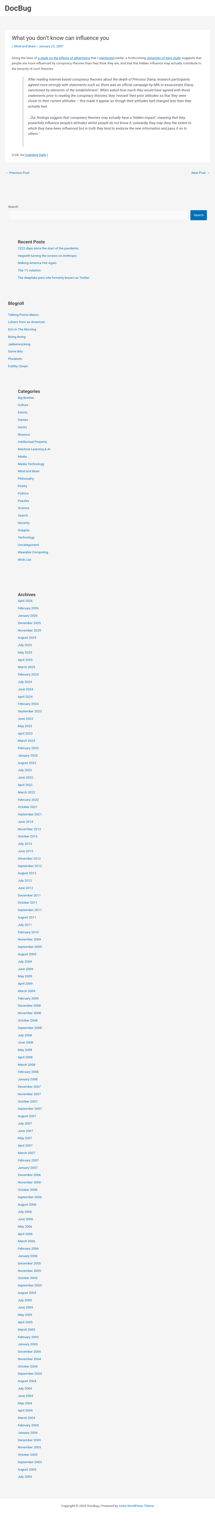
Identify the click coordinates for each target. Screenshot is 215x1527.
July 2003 (25, 1476)
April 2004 (25, 1410)
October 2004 (27, 1366)
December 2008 (29, 1005)
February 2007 (28, 1160)
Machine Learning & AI (34, 449)
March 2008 (26, 1064)
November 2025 (29, 630)
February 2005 (28, 1337)
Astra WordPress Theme (136, 1506)
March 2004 (26, 1418)
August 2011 (27, 917)
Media (22, 456)
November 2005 (29, 1271)
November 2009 (29, 939)
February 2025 (28, 674)
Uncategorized (28, 545)
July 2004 (25, 1388)
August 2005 (27, 1293)
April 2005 (25, 1322)
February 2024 (28, 704)
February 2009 (28, 998)
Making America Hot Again (37, 263)
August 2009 (27, 954)
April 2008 (25, 1057)
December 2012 (29, 858)
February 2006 (28, 1248)
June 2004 (25, 1396)
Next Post (200, 173)
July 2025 (25, 645)
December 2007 (29, 1086)
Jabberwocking (19, 344)
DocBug (18, 8)
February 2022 (28, 800)
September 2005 (30, 1285)
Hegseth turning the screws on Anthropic (47, 256)
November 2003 (29, 1447)
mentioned (106, 58)
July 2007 (25, 1123)
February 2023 (28, 748)
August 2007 (27, 1116)
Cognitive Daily (35, 155)
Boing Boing (17, 337)
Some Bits (15, 351)
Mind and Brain (25, 46)
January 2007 (28, 1168)
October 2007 (27, 1101)
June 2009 (25, 969)
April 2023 (25, 733)
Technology (26, 537)
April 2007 (25, 1145)
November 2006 (29, 1182)
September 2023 (30, 711)
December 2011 (29, 895)
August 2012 (27, 873)
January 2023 (28, 755)
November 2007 (29, 1094)
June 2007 (25, 1131)
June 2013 (25, 851)
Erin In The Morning (22, 329)
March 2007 (26, 1153)
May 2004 (25, 1403)
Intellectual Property (32, 442)
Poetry (22, 486)
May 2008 (25, 1050)
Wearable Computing (33, 552)
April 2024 (25, 696)
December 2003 (29, 1440)
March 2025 (26, 667)
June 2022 (25, 777)
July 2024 (25, 682)
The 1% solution (29, 270)
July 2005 (25, 1300)
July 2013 (25, 844)
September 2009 (30, 947)
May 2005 (25, 1315)
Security (24, 523)
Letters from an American (26, 322)
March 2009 (26, 991)
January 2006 (28, 1256)
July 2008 (25, 1035)
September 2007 (30, 1108)
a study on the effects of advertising (64, 58)
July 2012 (25, 880)
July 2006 (25, 1212)
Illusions (24, 434)
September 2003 (30, 1462)
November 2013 (29, 829)
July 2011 (25, 925)
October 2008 (27, 1020)
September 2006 (30, 1197)
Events (22, 412)
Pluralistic (15, 359)
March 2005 (26, 1329)
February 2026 (28, 608)
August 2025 (27, 637)
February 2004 (28, 1425)
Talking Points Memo (23, 315)
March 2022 (26, 792)
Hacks (22, 427)
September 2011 (30, 910)
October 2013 (27, 836)
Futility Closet (18, 366)
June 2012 (25, 888)
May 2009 (25, 976)
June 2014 (25, 822)
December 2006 (29, 1175)
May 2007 (25, 1138)
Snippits (24, 530)
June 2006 (25, 1219)
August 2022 (27, 763)
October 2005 (27, 1278)
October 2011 (27, 902)
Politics (23, 493)
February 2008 (28, 1072)
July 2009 (25, 961)
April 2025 (25, 660)
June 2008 (25, 1042)
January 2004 (28, 1432)
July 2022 (25, 770)
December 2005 (29, 1263)
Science (23, 508)
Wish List (24, 559)
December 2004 (29, 1351)
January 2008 (28, 1079)
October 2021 (27, 807)
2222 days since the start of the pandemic (48, 248)
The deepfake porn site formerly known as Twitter (53, 278)
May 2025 (25, 652)
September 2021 (30, 814)
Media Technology (31, 464)
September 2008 (30, 1028)
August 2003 (27, 1469)
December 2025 (29, 623)
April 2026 (25, 601)
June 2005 (25, 1307)
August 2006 (27, 1204)
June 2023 (25, 718)
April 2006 (25, 1234)
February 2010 (28, 932)
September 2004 (30, 1373)
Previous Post (17, 173)
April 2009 (25, 983)
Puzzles (23, 501)
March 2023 (26, 740)
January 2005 (28, 1344)
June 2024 (25, 689)
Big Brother (26, 398)
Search (13, 207)
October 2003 (27, 1454)
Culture (23, 405)
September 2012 (30, 866)
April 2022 (25, 785)
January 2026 (28, 615)
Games (23, 420)
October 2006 (27, 1190)
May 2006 (25, 1226)
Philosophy (26, 478)
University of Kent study (164, 58)
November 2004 (29, 1359)
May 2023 (25, 726)
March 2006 (26, 1241)
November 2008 (29, 1013)
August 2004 (27, 1381)
